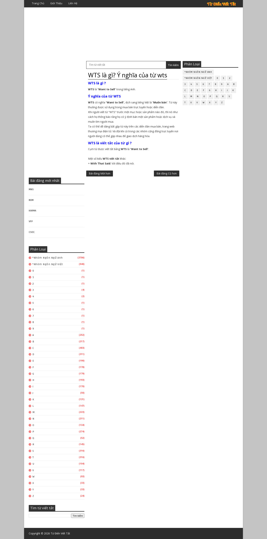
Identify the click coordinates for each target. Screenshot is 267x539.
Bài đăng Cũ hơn (166, 173)
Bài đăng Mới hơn (99, 173)
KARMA (32, 210)
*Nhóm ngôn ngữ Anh (47, 257)
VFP (31, 221)
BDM (31, 200)
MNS (31, 189)
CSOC (32, 232)
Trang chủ (38, 3)
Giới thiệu (56, 3)
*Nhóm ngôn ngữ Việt (47, 264)
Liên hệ (72, 3)
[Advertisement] (133, 34)
